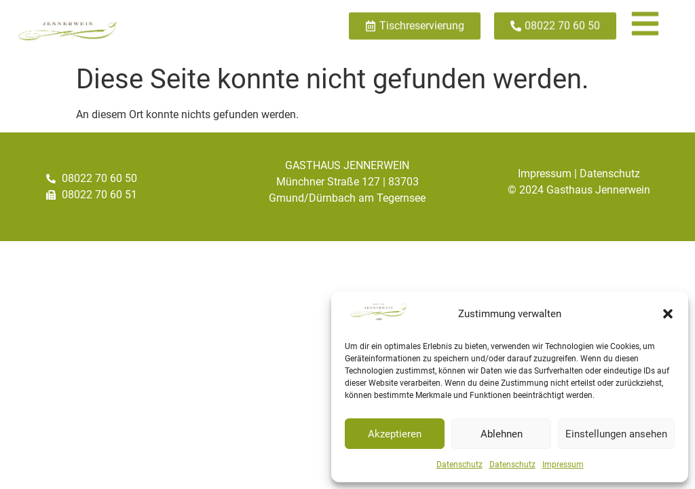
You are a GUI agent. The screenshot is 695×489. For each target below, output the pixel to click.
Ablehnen (502, 434)
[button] (668, 314)
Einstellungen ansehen (616, 434)
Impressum (563, 464)
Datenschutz (459, 464)
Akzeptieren (394, 434)
